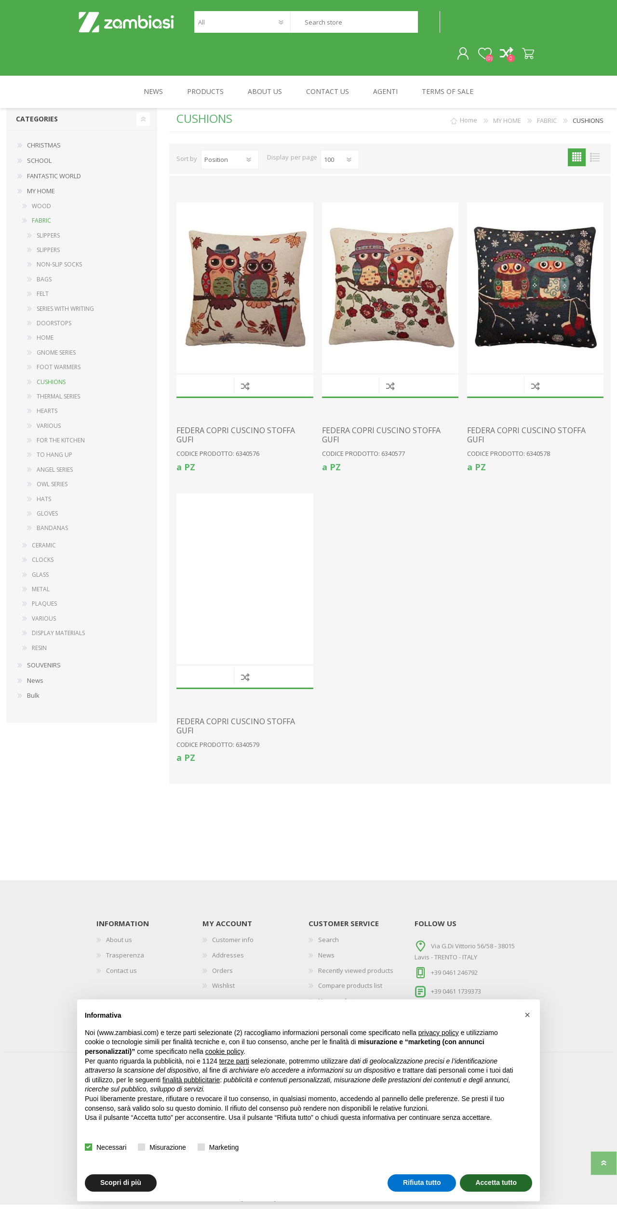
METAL (41, 593)
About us (119, 944)
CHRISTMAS (44, 150)
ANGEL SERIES (55, 474)
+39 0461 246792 (454, 976)
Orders (222, 974)
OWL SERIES (52, 488)
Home (468, 124)
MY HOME (41, 195)
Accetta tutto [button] (496, 1182)
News (35, 684)
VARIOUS (49, 430)
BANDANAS (52, 533)
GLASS (40, 579)
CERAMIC (44, 549)
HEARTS (47, 415)
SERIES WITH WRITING (65, 313)
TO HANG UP (54, 459)
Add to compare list (245, 390)
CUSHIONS (51, 386)
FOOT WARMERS (58, 371)
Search (429, 24)
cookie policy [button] (224, 1051)
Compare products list (350, 989)
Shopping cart (522, 56)
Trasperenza (125, 959)
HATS (44, 503)
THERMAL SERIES (58, 401)
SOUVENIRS (44, 669)
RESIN (39, 652)
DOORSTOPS (54, 327)
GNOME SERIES (56, 357)
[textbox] (354, 24)
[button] (527, 1015)
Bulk (33, 699)
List (595, 162)
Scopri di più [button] (120, 1182)
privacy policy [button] (438, 1032)
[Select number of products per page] (340, 163)
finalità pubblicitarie (191, 1080)
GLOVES (47, 518)
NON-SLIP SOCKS (59, 269)
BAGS (44, 283)
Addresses (228, 959)
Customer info (233, 944)
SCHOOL (39, 164)
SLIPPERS (48, 240)
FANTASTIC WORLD (54, 180)
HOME (45, 342)
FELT (43, 298)
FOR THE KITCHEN (61, 444)
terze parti (234, 1061)
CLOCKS (43, 564)
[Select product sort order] (230, 163)
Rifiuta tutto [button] (422, 1182)
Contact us (121, 974)
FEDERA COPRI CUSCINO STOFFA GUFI (235, 439)
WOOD (41, 210)
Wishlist (223, 989)
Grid (577, 162)
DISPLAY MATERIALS (58, 637)
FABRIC (41, 225)
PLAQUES (44, 608)
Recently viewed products (355, 974)
